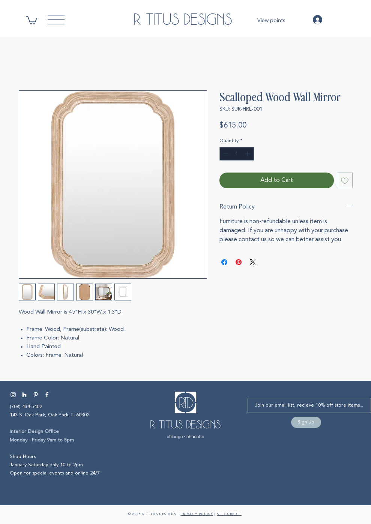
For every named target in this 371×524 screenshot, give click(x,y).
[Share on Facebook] (224, 262)
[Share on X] (252, 262)
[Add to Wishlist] (345, 180)
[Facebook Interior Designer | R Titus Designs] (47, 394)
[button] (31, 19)
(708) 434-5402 (26, 406)
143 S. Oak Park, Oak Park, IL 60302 (49, 415)
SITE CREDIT (229, 514)
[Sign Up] (306, 422)
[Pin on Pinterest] (238, 262)
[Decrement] (225, 153)
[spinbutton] (236, 153)
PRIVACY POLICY (196, 514)
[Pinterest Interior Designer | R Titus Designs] (35, 394)
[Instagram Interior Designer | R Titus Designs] (13, 394)
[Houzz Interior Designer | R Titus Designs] (24, 394)
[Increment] (248, 153)
